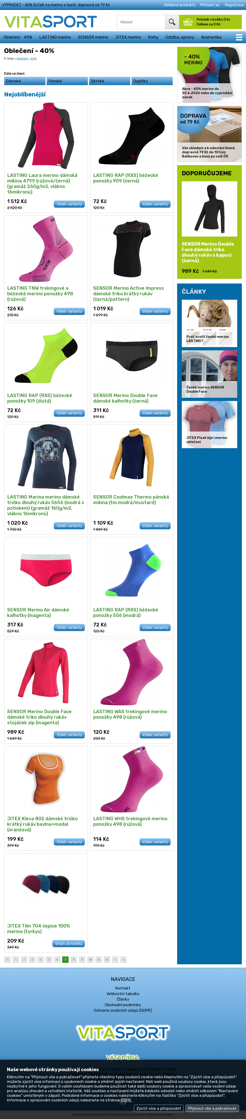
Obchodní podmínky (123, 1004)
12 (106, 959)
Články (123, 999)
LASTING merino (55, 37)
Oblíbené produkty (179, 5)
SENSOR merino (93, 37)
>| (123, 959)
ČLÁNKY (194, 291)
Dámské (13, 81)
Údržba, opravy (179, 37)
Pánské (55, 81)
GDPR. (126, 1100)
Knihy (153, 37)
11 (98, 959)
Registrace (234, 5)
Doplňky (140, 81)
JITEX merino (128, 37)
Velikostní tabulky (122, 993)
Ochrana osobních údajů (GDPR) (123, 1010)
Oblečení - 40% (17, 37)
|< (7, 959)
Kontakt (122, 988)
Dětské (97, 81)
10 (90, 959)
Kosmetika (211, 37)
